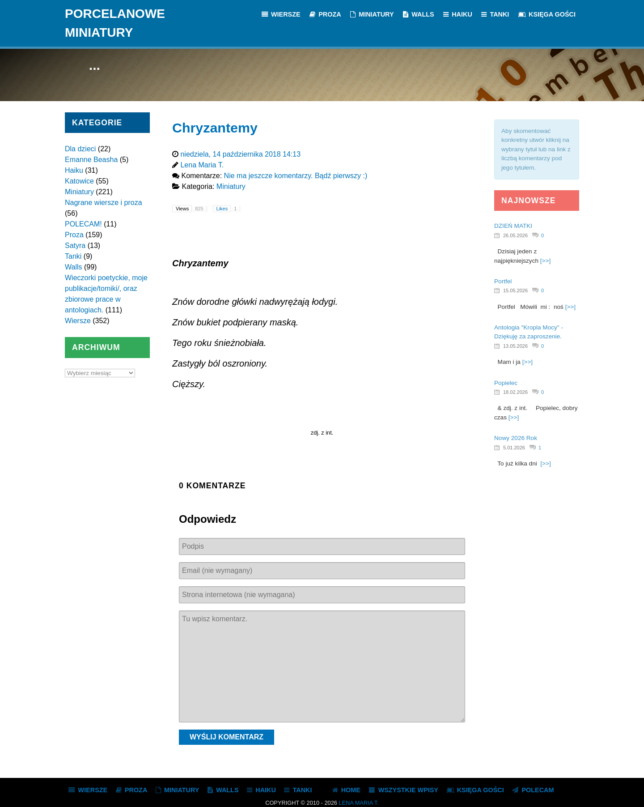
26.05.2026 (515, 235)
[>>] (545, 260)
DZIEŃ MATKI (513, 225)
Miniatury (79, 192)
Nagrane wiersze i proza (103, 202)
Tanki (73, 256)
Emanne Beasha (91, 159)
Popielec (505, 383)
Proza (74, 235)
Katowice (79, 181)
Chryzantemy (215, 127)
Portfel (503, 281)
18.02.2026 (515, 392)
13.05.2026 (515, 346)
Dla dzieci (80, 149)
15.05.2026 (515, 290)
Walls (73, 267)
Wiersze (78, 321)
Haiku (74, 170)
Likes (228, 208)
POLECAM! (83, 224)
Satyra (75, 245)
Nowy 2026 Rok (515, 438)
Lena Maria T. (358, 802)
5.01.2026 (514, 447)
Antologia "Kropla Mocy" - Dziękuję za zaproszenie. (528, 332)
